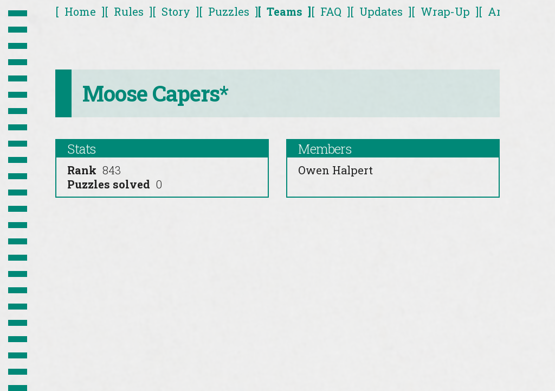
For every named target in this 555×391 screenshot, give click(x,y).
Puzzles (228, 11)
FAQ (330, 11)
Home (80, 11)
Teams (284, 11)
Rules (129, 11)
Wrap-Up (445, 11)
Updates (381, 11)
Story (176, 11)
